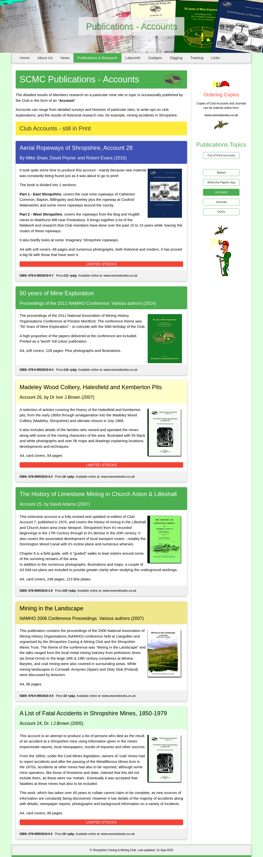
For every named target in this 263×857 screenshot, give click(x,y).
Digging (176, 58)
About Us (45, 58)
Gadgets (155, 58)
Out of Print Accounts (221, 155)
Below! (221, 172)
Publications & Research (97, 58)
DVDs (221, 212)
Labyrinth (133, 58)
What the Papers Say (221, 182)
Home (25, 58)
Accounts (221, 192)
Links (215, 58)
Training (196, 58)
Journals (221, 202)
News (65, 58)
